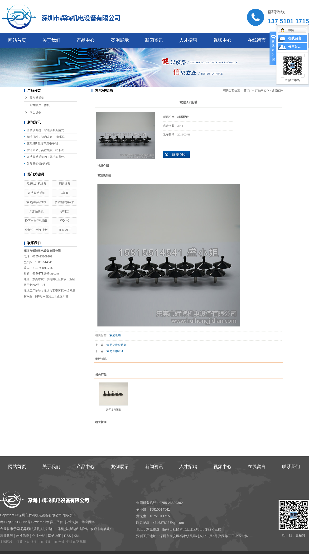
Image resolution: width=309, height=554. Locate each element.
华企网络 (88, 522)
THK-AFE (64, 230)
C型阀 (64, 193)
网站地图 (54, 536)
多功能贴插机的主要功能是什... (46, 156)
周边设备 (35, 112)
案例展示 (120, 40)
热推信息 (22, 536)
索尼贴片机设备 (36, 183)
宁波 (61, 542)
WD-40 (64, 220)
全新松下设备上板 (36, 230)
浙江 (33, 542)
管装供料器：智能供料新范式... (46, 130)
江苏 (19, 542)
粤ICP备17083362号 (15, 522)
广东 (41, 542)
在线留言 (257, 40)
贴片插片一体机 (40, 105)
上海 (26, 542)
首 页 (247, 90)
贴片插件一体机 (52, 529)
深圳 (69, 542)
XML (77, 536)
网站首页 (17, 40)
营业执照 (6, 536)
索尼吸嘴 (115, 335)
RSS (67, 536)
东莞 (76, 542)
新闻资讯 (154, 40)
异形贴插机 (37, 97)
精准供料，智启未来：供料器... (46, 137)
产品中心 (86, 40)
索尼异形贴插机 (36, 202)
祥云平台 (56, 522)
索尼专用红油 (115, 351)
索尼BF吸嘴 (113, 409)
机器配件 (277, 90)
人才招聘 (188, 40)
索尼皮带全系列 (116, 345)
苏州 (83, 542)
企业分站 (38, 536)
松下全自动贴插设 (36, 220)
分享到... (294, 46)
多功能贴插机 (36, 193)
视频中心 (222, 40)
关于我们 (51, 40)
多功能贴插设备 (65, 202)
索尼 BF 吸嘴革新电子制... (43, 143)
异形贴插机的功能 (38, 163)
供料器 (64, 211)
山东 (55, 542)
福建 (47, 542)
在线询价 (176, 154)
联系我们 (291, 466)
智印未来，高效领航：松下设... (46, 150)
